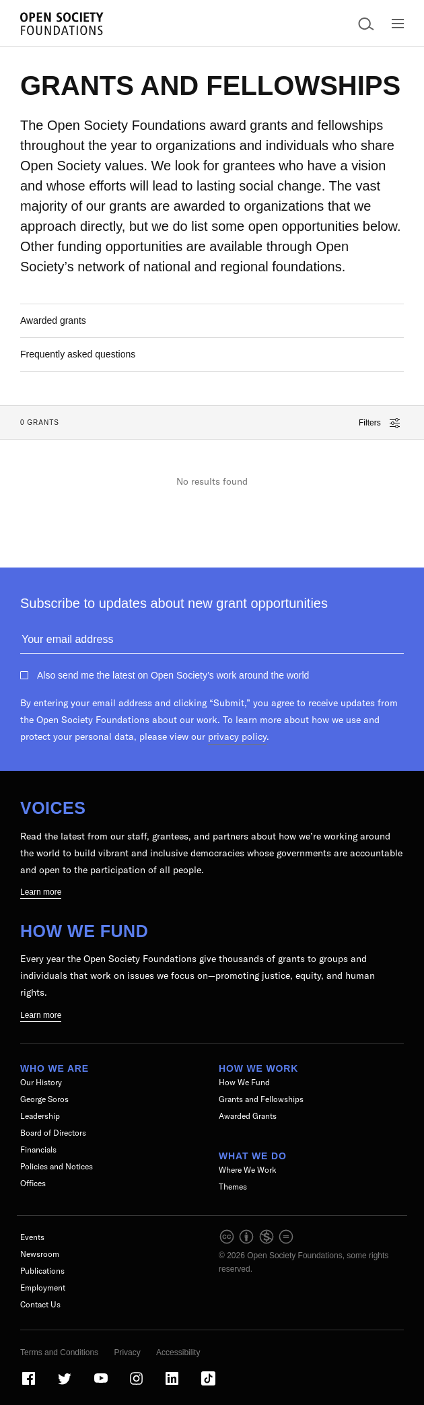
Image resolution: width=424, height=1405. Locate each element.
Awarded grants (53, 320)
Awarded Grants (248, 1116)
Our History (41, 1082)
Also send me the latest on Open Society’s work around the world (173, 675)
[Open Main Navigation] (398, 23)
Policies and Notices (56, 1166)
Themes (233, 1186)
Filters (379, 423)
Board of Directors (53, 1133)
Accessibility (178, 1352)
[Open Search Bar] (366, 23)
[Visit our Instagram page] (137, 1384)
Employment (42, 1287)
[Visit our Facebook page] (29, 1384)
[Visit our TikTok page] (208, 1384)
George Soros (44, 1099)
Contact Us (40, 1304)
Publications (42, 1271)
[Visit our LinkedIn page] (173, 1384)
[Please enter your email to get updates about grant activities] (212, 642)
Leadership (40, 1116)
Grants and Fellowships (261, 1099)
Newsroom (39, 1254)
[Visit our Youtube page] (101, 1384)
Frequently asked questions (77, 354)
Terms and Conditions (59, 1352)
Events (32, 1237)
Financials (38, 1149)
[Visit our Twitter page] (65, 1384)
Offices (33, 1183)
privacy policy (237, 736)
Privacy (127, 1352)
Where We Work (248, 1170)
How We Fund (84, 931)
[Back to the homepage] (62, 24)
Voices (52, 807)
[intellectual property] (257, 1242)
